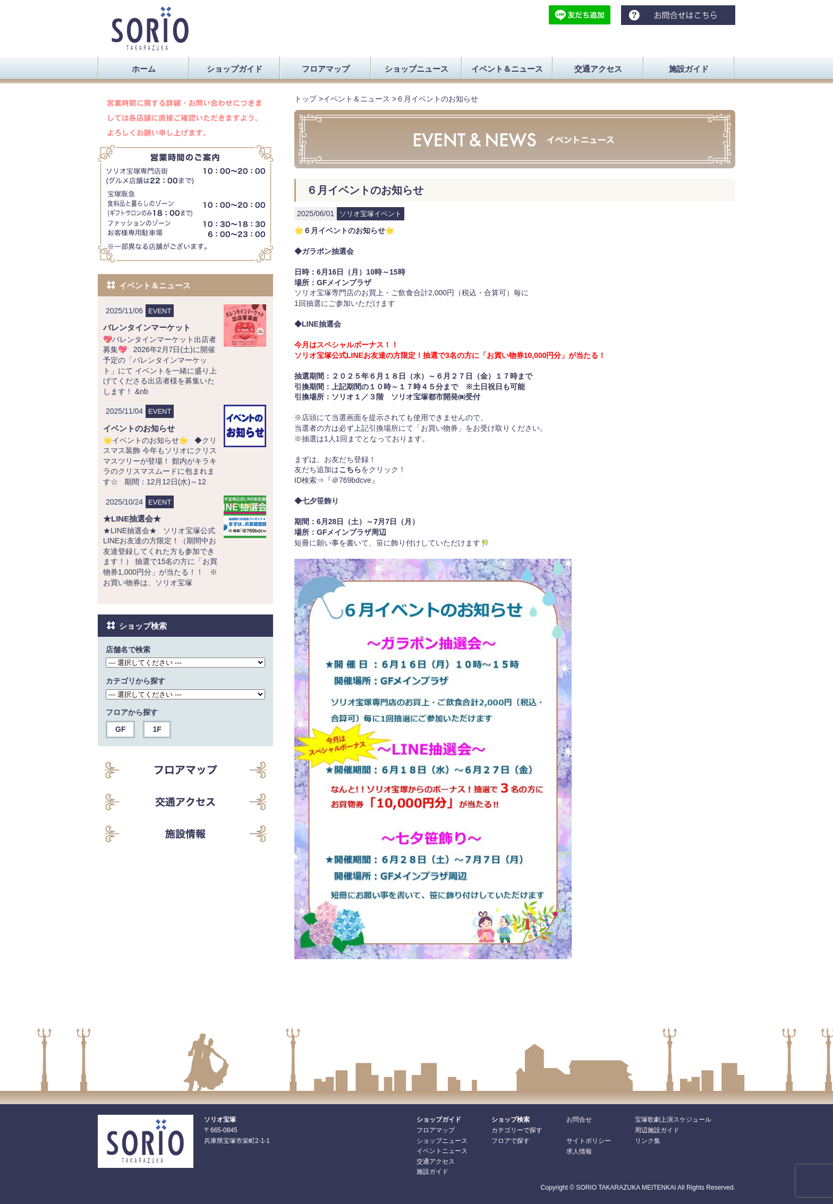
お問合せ (579, 1119)
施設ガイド (432, 1171)
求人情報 (579, 1151)
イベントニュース (442, 1151)
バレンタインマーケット (147, 327)
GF (120, 729)
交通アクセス (435, 1161)
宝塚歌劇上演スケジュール (673, 1119)
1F (156, 729)
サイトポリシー (588, 1141)
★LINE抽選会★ (132, 518)
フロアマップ (435, 1130)
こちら (350, 469)
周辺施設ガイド (657, 1130)
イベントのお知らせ (139, 428)
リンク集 (647, 1141)
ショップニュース (442, 1141)
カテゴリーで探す (516, 1130)
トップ (305, 99)
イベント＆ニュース (356, 99)
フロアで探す (510, 1141)
